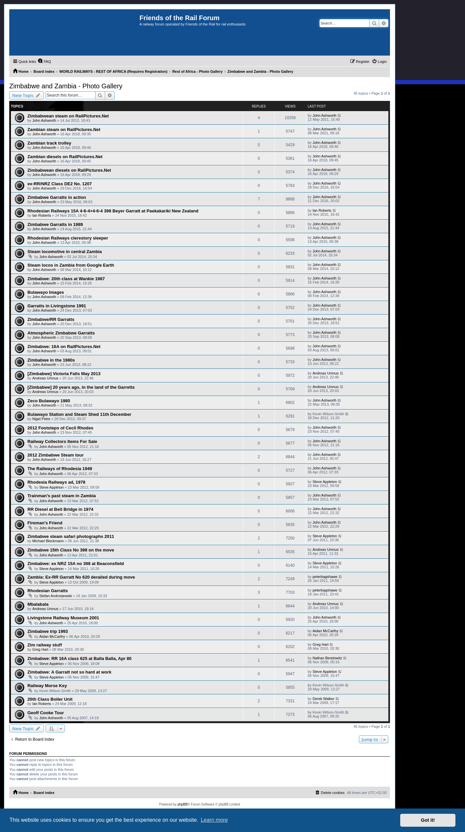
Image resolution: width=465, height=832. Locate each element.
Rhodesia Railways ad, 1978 (56, 482)
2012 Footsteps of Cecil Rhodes (60, 427)
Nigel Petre (41, 419)
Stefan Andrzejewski (55, 596)
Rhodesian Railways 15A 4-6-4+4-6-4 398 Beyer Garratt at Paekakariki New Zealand (112, 210)
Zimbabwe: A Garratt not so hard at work (69, 672)
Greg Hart (40, 649)
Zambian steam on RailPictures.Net (63, 129)
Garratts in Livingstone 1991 (56, 305)
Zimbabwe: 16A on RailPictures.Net (63, 346)
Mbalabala (38, 604)
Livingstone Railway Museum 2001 (63, 617)
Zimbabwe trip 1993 (47, 631)
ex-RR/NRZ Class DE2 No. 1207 (59, 183)
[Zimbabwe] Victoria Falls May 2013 (63, 373)
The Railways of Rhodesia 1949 (59, 468)
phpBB (182, 804)
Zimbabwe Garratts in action (56, 197)
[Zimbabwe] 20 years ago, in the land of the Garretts (81, 387)
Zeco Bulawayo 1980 (48, 400)
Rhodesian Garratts (47, 590)
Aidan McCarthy (52, 636)
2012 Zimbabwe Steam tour (55, 455)
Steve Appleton (51, 487)
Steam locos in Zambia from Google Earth (70, 265)
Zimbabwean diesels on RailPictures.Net (69, 170)
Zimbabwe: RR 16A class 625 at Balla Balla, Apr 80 (79, 658)
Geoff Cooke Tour (45, 712)
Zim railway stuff (44, 644)
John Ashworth (44, 120)
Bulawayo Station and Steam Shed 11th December (79, 414)
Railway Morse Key (47, 685)
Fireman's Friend (44, 522)
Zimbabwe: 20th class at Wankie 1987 (66, 278)
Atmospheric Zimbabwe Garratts (61, 332)
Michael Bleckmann (48, 541)
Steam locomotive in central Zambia (64, 251)
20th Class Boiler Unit (49, 699)
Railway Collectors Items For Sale (62, 441)
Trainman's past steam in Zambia (61, 495)
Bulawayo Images (45, 292)
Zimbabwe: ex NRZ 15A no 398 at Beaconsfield (75, 563)
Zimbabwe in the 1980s (51, 360)
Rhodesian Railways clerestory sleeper (67, 238)
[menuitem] (44, 62)
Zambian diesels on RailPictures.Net (64, 156)
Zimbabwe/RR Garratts (50, 319)
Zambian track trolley (49, 143)
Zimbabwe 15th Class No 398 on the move (70, 549)
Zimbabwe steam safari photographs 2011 (70, 536)
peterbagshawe (325, 577)
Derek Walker (323, 699)
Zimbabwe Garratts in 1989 (55, 224)
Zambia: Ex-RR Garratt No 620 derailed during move (81, 577)
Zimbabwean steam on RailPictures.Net (68, 115)
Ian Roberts (41, 215)
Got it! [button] (428, 820)
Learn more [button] (214, 820)
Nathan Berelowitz (327, 658)
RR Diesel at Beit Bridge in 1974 (60, 509)
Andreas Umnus (45, 378)
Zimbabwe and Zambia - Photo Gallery (65, 86)
